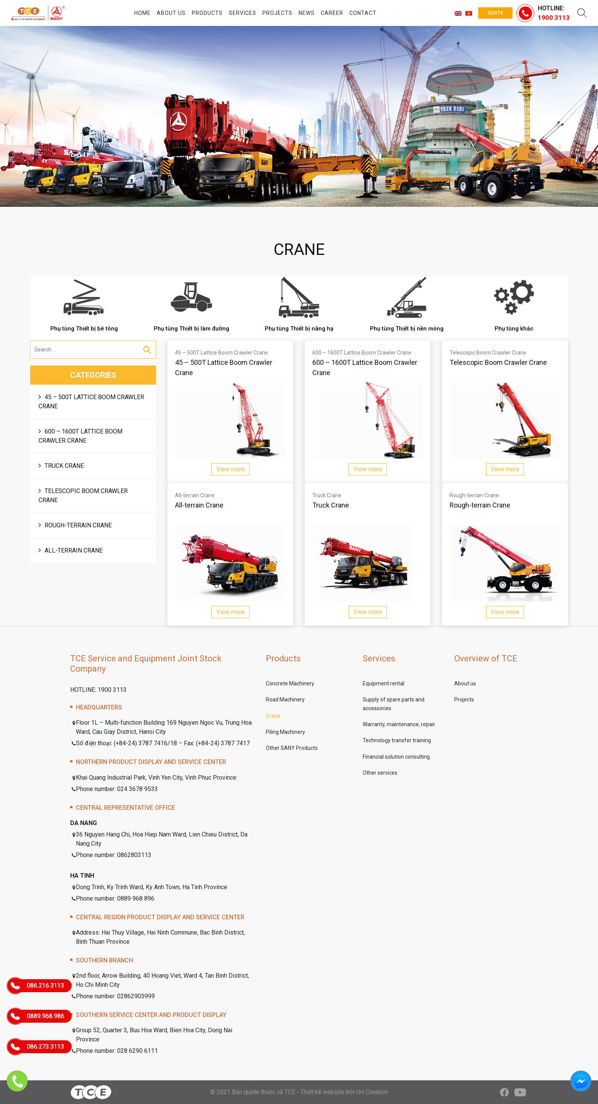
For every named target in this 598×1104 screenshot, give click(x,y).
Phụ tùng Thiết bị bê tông (84, 328)
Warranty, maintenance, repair (399, 724)
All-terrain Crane (74, 550)
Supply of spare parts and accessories (393, 703)
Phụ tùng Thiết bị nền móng (407, 328)
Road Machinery (285, 699)
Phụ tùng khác (514, 328)
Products (207, 13)
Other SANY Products (292, 748)
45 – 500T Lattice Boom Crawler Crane (91, 401)
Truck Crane (64, 465)
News (307, 13)
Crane (273, 716)
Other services (380, 773)
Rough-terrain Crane (78, 525)
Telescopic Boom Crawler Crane (83, 495)
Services (242, 13)
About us (171, 13)
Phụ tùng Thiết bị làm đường (191, 328)
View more (230, 469)
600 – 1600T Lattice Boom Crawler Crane (80, 436)
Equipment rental (383, 683)
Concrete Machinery (290, 683)
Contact (362, 13)
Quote (495, 13)
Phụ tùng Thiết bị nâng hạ (299, 328)
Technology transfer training (397, 740)
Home (142, 13)
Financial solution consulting (396, 757)
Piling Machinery (285, 732)
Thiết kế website (322, 1092)
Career (332, 13)
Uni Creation (372, 1092)
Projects (277, 13)
